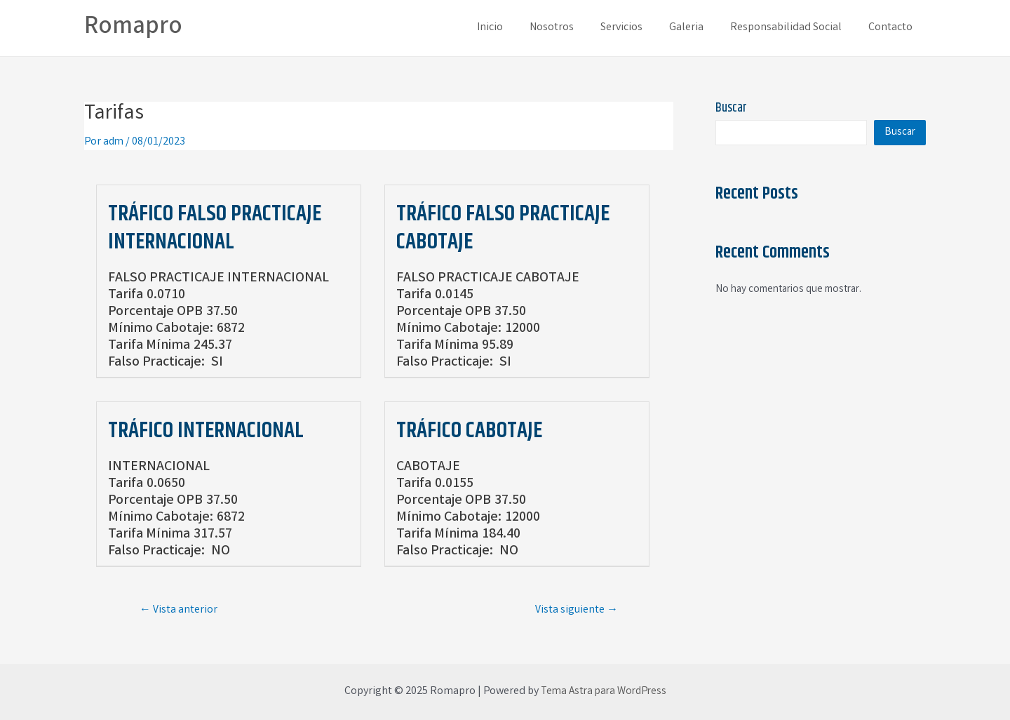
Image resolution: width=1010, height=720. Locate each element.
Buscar (731, 108)
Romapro (133, 28)
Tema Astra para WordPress (603, 692)
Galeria (697, 28)
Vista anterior (178, 609)
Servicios (636, 28)
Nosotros (570, 28)
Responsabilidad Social (792, 28)
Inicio (513, 28)
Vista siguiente (576, 609)
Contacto (892, 28)
